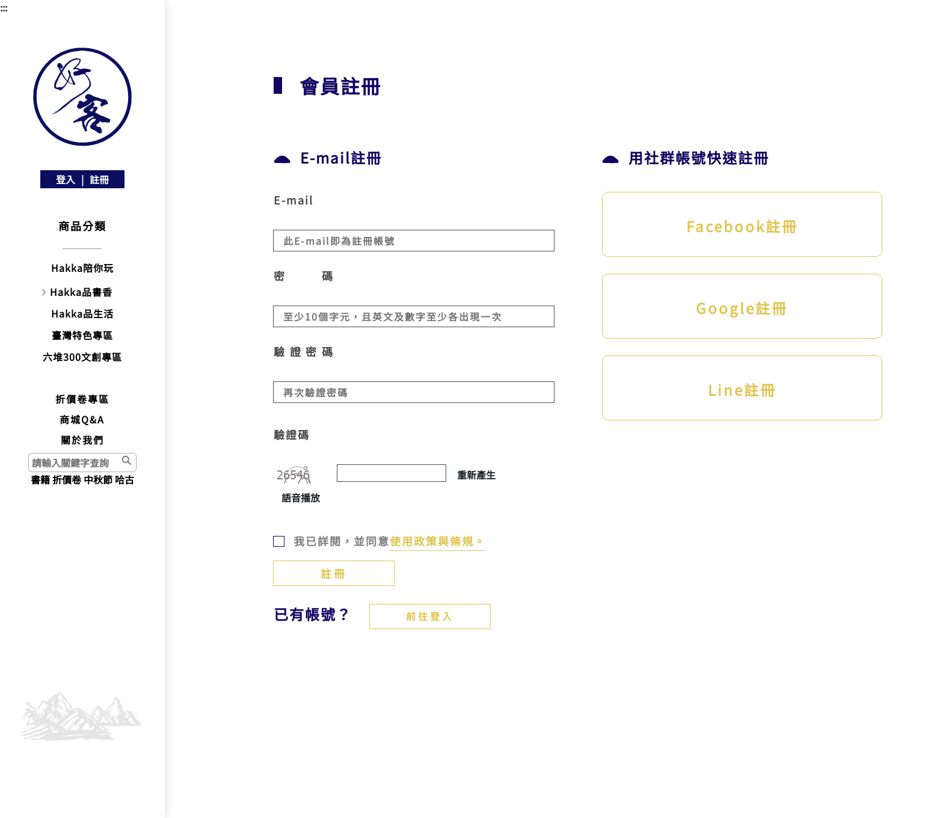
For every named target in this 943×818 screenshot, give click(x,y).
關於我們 (82, 439)
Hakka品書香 (81, 291)
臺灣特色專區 (82, 335)
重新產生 (476, 474)
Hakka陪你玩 (82, 267)
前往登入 (430, 616)
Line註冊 (742, 389)
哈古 (124, 479)
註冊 (99, 179)
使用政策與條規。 (438, 541)
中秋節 (98, 479)
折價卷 (66, 479)
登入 (65, 179)
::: (3, 7)
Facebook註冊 (742, 225)
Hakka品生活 (82, 313)
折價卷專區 (82, 399)
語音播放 (300, 497)
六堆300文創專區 (82, 356)
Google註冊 (742, 307)
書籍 (40, 479)
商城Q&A (82, 419)
